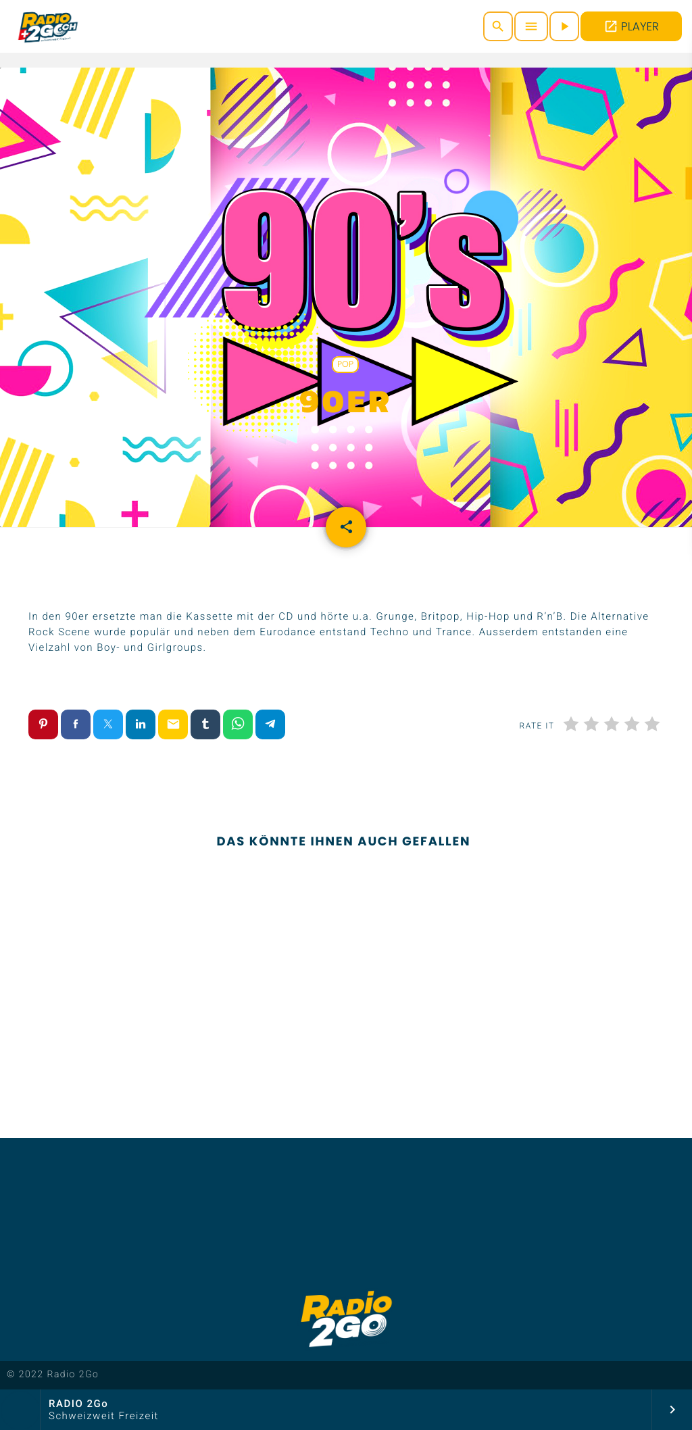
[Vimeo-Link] (48, 26)
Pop (345, 364)
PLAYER (631, 26)
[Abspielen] (564, 26)
